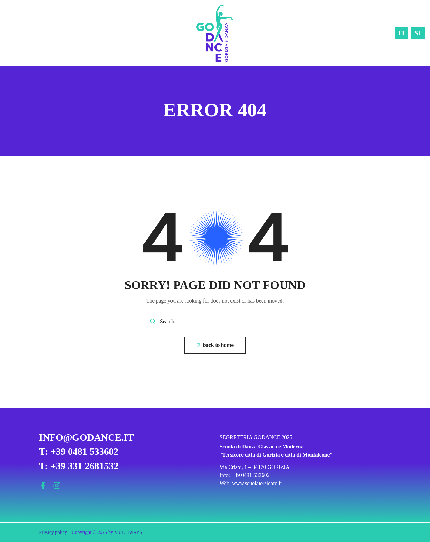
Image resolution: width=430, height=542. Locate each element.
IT (401, 33)
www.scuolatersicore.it (257, 483)
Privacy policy (53, 532)
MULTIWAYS (128, 532)
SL (418, 33)
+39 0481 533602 (251, 475)
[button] (215, 345)
